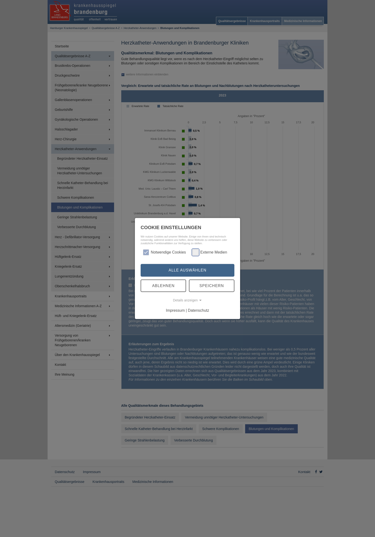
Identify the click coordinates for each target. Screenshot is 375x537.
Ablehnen (163, 285)
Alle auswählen (187, 270)
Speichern (211, 285)
